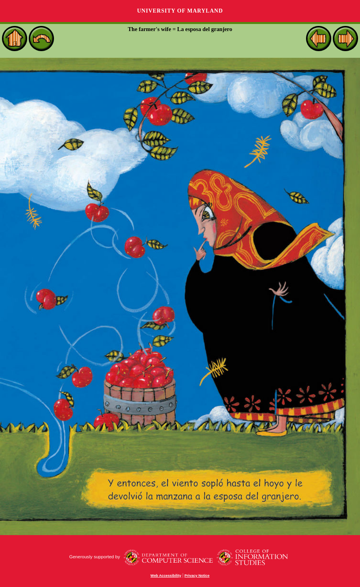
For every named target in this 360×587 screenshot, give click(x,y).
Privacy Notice (197, 576)
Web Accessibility (165, 576)
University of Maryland (180, 11)
